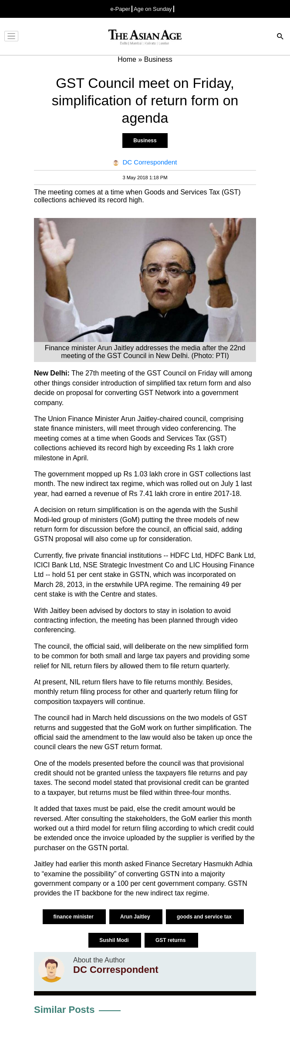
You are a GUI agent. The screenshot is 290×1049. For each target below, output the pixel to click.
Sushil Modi (114, 940)
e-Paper (120, 9)
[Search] (280, 37)
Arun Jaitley (136, 917)
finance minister (74, 917)
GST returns (171, 940)
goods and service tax (205, 917)
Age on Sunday (153, 9)
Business (144, 140)
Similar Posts (64, 1009)
